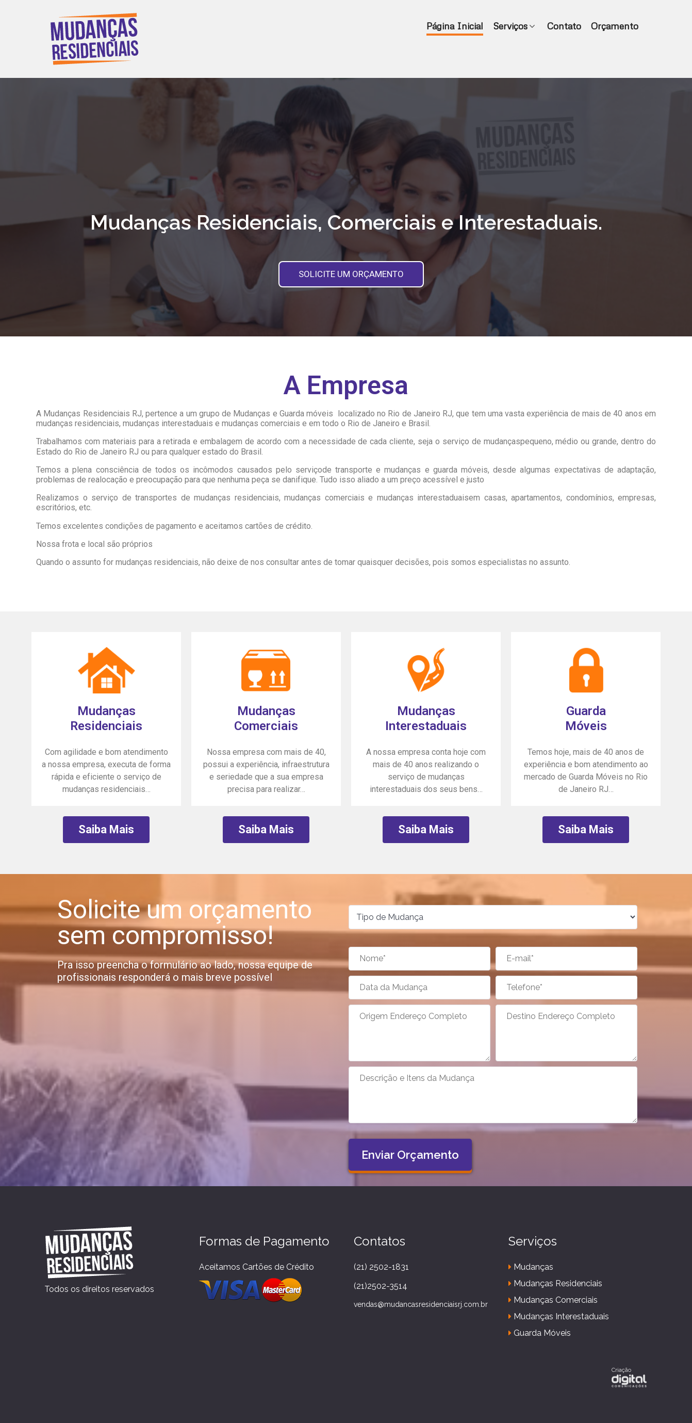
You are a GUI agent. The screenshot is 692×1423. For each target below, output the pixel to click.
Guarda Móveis (539, 1333)
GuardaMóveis (586, 718)
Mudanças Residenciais (106, 718)
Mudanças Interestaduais (426, 718)
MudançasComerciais (266, 718)
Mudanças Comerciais (553, 1300)
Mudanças (530, 1267)
